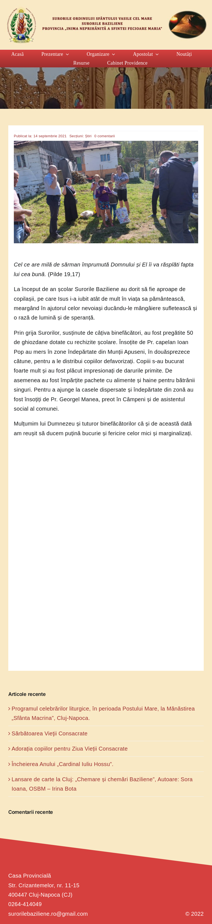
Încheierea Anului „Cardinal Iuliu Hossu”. (62, 764)
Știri (88, 136)
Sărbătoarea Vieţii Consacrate (50, 733)
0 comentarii (104, 136)
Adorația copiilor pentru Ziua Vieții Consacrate (70, 749)
